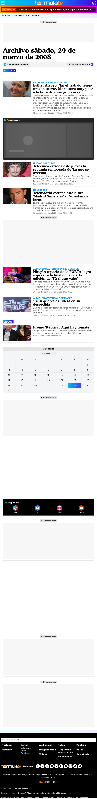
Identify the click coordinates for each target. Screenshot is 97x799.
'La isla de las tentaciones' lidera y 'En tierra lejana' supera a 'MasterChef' (47, 9)
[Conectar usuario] (94, 3)
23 (88, 380)
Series (24, 745)
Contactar (45, 777)
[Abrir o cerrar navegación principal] (3, 3)
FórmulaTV (7, 15)
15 (75, 375)
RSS (53, 777)
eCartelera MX (53, 793)
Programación (47, 749)
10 (9, 375)
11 (22, 375)
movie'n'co (66, 793)
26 (35, 385)
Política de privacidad (38, 774)
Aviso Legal (23, 774)
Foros (79, 749)
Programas (64, 749)
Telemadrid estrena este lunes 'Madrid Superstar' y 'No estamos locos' (60, 196)
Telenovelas (65, 756)
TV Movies (26, 753)
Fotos (61, 745)
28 (61, 385)
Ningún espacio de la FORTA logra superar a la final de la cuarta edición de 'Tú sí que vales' (62, 275)
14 (62, 375)
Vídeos (43, 754)
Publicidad (88, 774)
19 (35, 380)
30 (88, 385)
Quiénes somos (9, 774)
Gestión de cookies (74, 774)
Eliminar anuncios (49, 22)
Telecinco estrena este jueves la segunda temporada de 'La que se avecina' (61, 169)
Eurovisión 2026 (65, 752)
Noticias (18, 15)
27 (48, 385)
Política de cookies (56, 774)
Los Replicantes (21, 788)
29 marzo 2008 (32, 15)
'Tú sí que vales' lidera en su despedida (56, 302)
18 (22, 380)
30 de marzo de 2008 (79, 64)
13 (48, 375)
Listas (23, 750)
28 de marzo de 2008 (17, 64)
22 (75, 380)
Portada (7, 745)
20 (48, 380)
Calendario (26, 747)
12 (35, 375)
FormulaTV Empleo (26, 793)
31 (9, 390)
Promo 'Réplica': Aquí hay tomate (61, 327)
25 (22, 385)
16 (88, 375)
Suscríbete (82, 754)
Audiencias (45, 745)
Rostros (81, 745)
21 (62, 380)
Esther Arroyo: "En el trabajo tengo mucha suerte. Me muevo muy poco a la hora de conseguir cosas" (63, 88)
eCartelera (41, 793)
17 (9, 380)
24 (9, 385)
